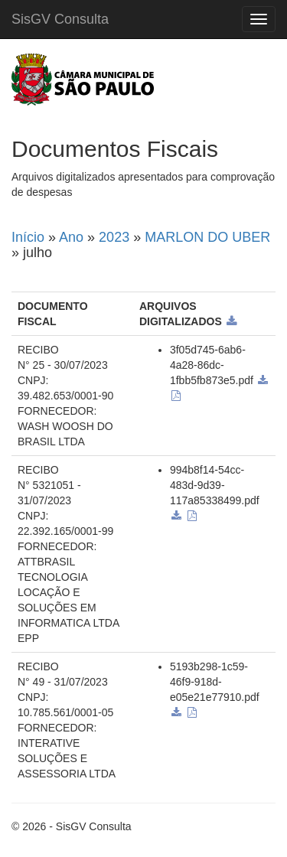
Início (27, 237)
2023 (114, 237)
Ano (71, 237)
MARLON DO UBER (207, 237)
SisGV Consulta (60, 19)
